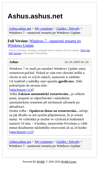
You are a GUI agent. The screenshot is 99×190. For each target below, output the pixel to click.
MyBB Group (68, 161)
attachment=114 (21, 90)
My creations (44, 28)
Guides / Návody (68, 28)
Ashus (13, 62)
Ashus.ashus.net (35, 16)
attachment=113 (21, 132)
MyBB (40, 161)
